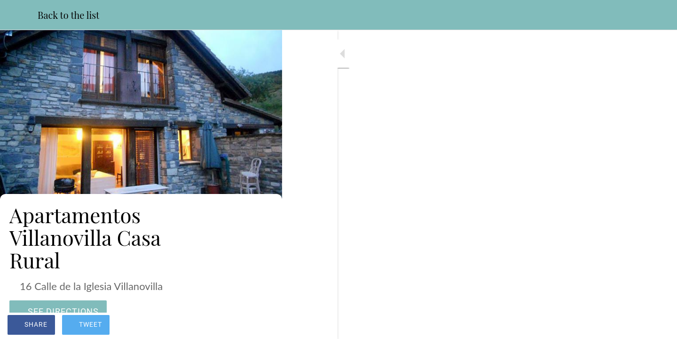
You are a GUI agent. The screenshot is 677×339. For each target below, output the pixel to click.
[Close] (18, 15)
